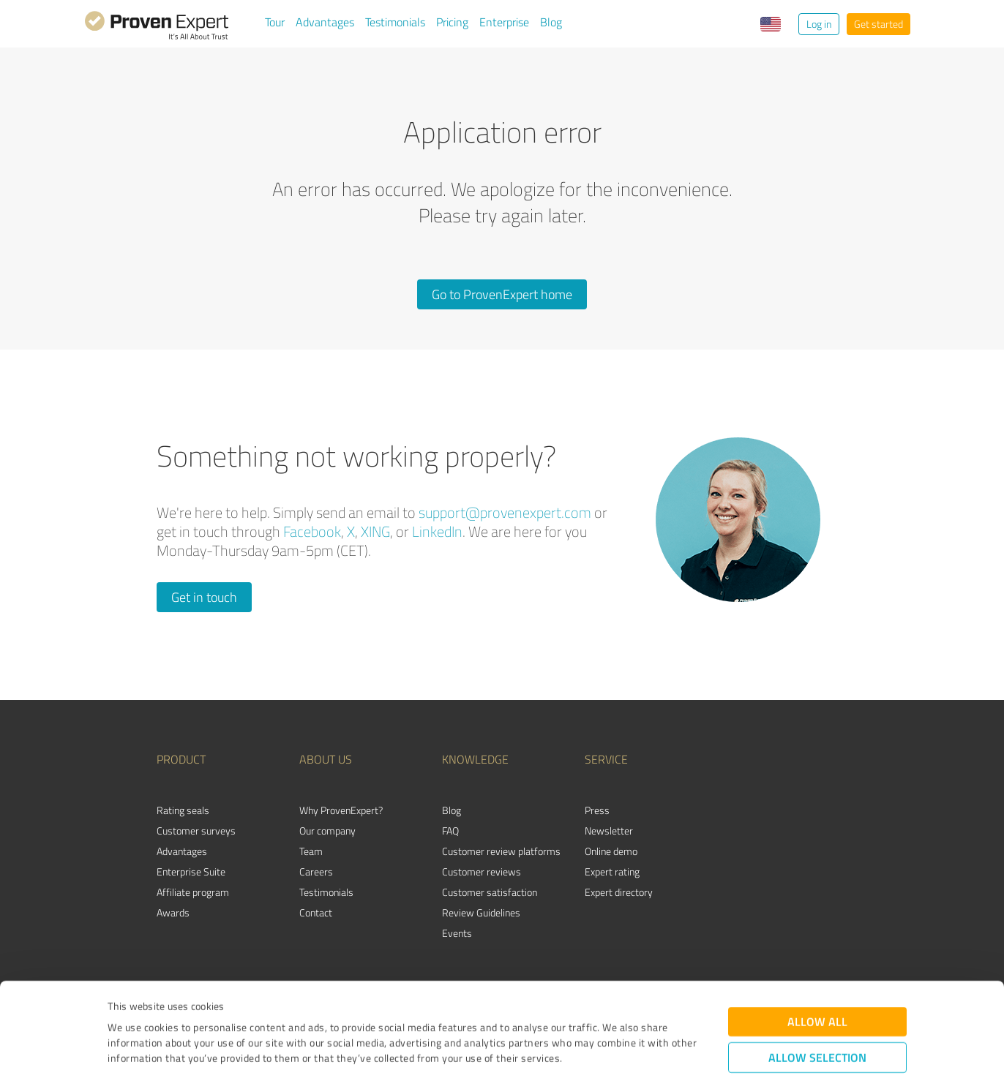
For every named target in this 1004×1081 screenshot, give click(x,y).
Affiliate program (193, 892)
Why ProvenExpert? (341, 810)
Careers (316, 871)
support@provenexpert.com (505, 512)
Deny (817, 1026)
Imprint (125, 1013)
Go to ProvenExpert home (502, 294)
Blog (551, 22)
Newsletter (609, 830)
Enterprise (504, 22)
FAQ (450, 830)
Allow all (817, 945)
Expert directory (619, 892)
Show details (594, 1054)
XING (375, 531)
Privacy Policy (181, 1013)
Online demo (611, 851)
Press (597, 810)
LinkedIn (437, 531)
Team (311, 851)
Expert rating (612, 871)
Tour (275, 22)
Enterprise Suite (191, 871)
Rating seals (183, 810)
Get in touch (204, 597)
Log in (818, 24)
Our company (327, 830)
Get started (878, 24)
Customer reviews (481, 871)
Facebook (312, 531)
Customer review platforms (501, 851)
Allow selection (817, 981)
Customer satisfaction (489, 892)
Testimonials (395, 22)
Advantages (325, 22)
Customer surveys (196, 830)
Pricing (452, 22)
